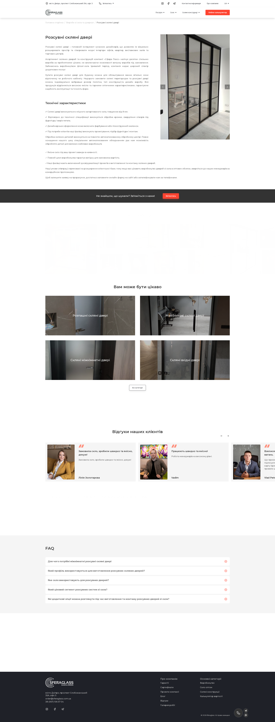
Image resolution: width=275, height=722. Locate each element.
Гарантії (164, 683)
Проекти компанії (169, 692)
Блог (162, 696)
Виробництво (207, 683)
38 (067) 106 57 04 (54, 702)
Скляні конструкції (210, 692)
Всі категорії (137, 388)
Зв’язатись (171, 196)
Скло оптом (206, 687)
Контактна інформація (191, 3)
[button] (162, 87)
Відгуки (164, 701)
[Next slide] (228, 436)
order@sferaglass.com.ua (58, 698)
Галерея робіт (167, 705)
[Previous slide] (221, 436)
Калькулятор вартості (211, 696)
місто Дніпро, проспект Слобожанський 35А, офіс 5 (71, 3)
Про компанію (212, 3)
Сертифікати (167, 687)
